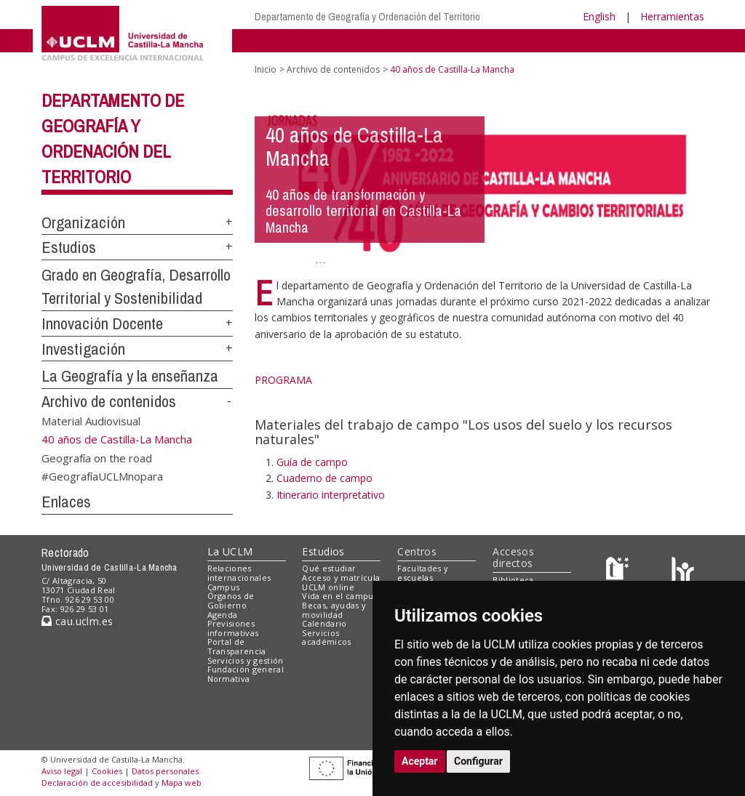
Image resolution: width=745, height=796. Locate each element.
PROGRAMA (283, 380)
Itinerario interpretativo (330, 495)
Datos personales (165, 770)
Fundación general (245, 669)
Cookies (107, 770)
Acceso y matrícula (341, 577)
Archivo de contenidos (108, 401)
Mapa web (182, 782)
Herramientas (672, 16)
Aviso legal (61, 770)
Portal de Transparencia (236, 646)
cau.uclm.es (77, 621)
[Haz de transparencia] (619, 572)
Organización (83, 222)
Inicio (265, 69)
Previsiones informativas (233, 628)
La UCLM (230, 551)
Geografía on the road (96, 457)
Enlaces (66, 501)
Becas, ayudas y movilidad (334, 610)
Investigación (83, 349)
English (599, 16)
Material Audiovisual (90, 421)
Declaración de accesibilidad (97, 782)
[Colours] (683, 572)
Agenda (222, 614)
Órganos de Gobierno (231, 600)
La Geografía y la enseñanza (129, 376)
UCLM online (328, 587)
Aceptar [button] (420, 761)
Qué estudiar (329, 568)
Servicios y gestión (245, 660)
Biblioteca (513, 579)
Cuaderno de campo (324, 478)
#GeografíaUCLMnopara (102, 476)
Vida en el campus (340, 595)
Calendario (324, 623)
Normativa (228, 678)
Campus (223, 587)
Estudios (68, 247)
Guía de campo (312, 462)
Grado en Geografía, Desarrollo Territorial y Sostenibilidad (136, 287)
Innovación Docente (102, 323)
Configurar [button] (478, 761)
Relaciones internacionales (239, 573)
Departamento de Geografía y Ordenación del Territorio (367, 16)
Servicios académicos (326, 637)
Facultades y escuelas (422, 573)
